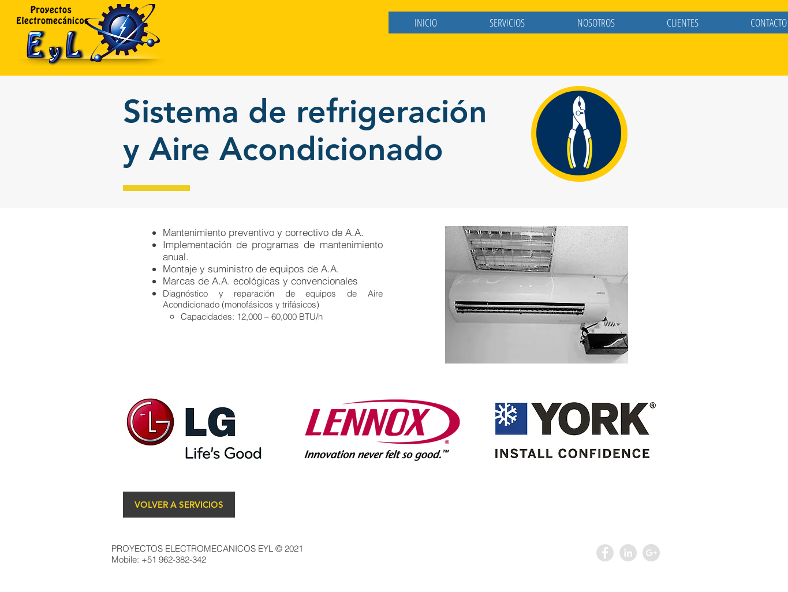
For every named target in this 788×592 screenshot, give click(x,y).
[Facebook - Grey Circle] (605, 552)
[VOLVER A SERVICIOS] (179, 505)
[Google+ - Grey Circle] (651, 552)
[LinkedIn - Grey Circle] (628, 552)
